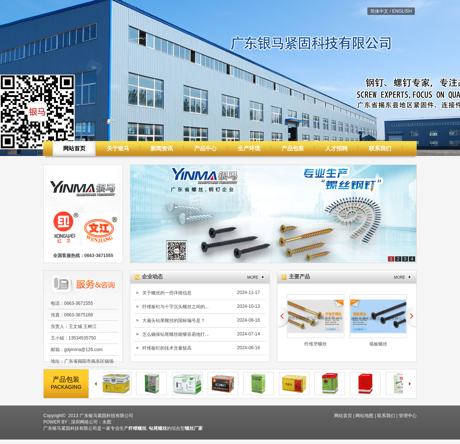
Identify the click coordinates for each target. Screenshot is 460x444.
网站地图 (364, 415)
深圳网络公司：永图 (91, 422)
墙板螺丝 (378, 344)
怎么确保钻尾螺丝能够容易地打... (175, 334)
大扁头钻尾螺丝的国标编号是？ (173, 320)
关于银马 (118, 148)
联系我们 (380, 148)
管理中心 (408, 415)
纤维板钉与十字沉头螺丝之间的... (175, 306)
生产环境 (249, 148)
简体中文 (379, 11)
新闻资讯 (161, 148)
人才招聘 (336, 148)
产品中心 (205, 148)
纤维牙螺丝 (315, 344)
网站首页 (74, 148)
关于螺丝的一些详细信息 (167, 293)
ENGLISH (402, 11)
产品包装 (293, 148)
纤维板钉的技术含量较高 (167, 348)
